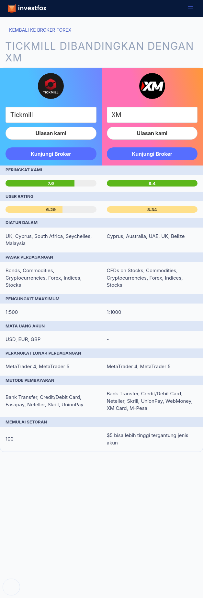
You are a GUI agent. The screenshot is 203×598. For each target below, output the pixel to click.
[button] (190, 8)
